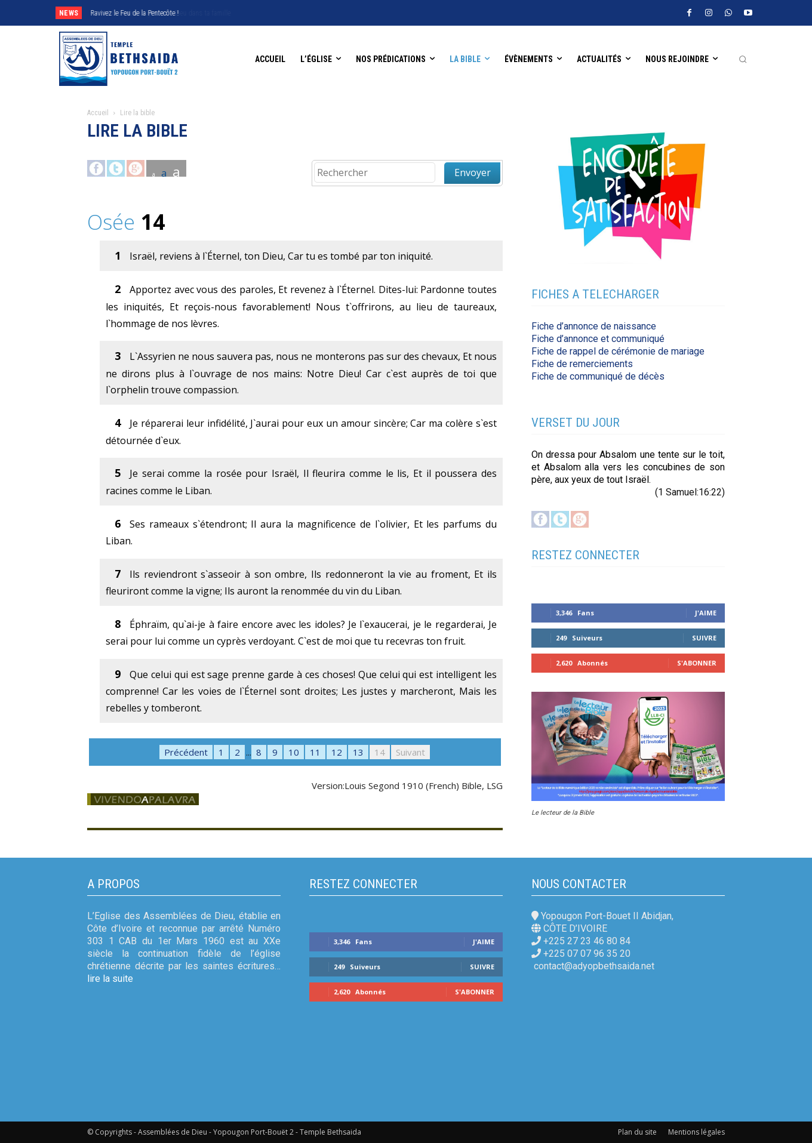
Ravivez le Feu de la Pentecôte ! (135, 13)
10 (293, 752)
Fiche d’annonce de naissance (593, 326)
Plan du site (637, 1132)
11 (315, 752)
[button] (743, 59)
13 (358, 752)
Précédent (186, 752)
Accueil (98, 113)
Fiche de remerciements (582, 363)
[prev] (365, 12)
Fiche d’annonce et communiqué (598, 338)
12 (336, 752)
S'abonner (696, 662)
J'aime (705, 612)
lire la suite (110, 978)
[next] (384, 12)
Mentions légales (696, 1132)
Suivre (704, 637)
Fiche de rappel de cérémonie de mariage (618, 351)
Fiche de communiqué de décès (598, 376)
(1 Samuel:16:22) (690, 492)
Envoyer (472, 172)
